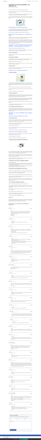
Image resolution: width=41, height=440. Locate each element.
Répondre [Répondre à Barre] (31, 208)
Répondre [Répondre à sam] (31, 281)
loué (27, 186)
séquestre (20, 61)
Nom (10, 418)
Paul (9, 7)
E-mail (18, 418)
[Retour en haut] (20, 435)
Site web (25, 418)
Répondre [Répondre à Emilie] (31, 311)
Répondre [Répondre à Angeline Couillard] (31, 393)
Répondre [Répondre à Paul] (31, 236)
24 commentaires (16, 7)
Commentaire (11, 421)
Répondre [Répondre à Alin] (31, 226)
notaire (10, 195)
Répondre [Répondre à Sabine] (31, 326)
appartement (10, 127)
